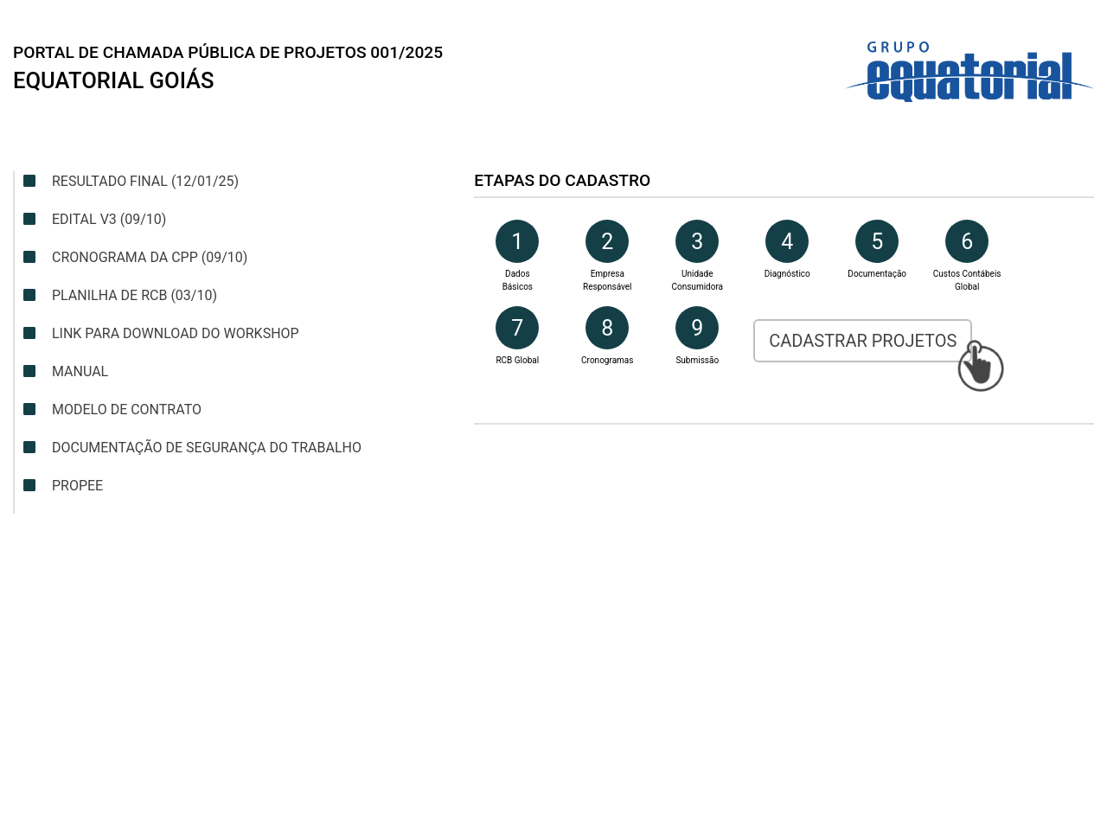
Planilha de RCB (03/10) (120, 295)
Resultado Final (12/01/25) (131, 181)
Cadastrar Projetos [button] (863, 340)
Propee (63, 485)
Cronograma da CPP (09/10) (135, 257)
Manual (65, 371)
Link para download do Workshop (161, 333)
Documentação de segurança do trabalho (192, 447)
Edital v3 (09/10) (94, 219)
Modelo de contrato (112, 409)
